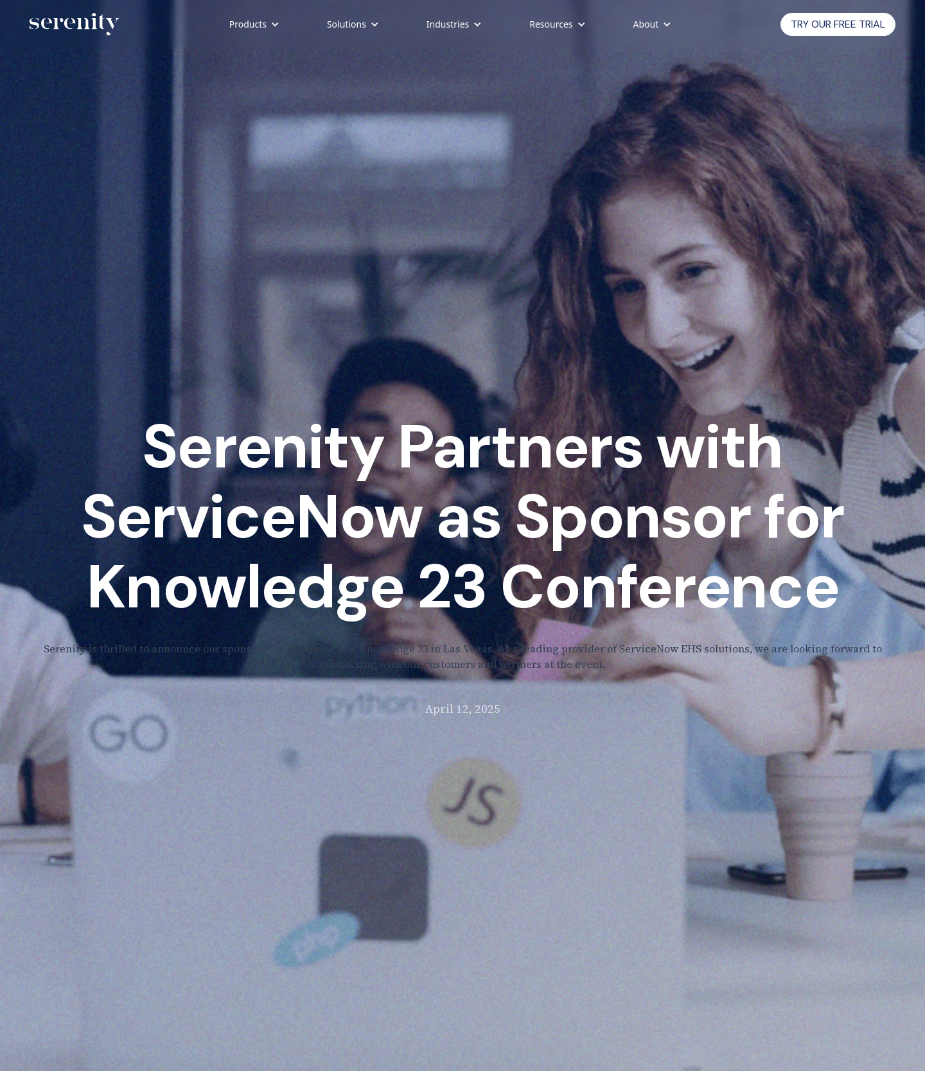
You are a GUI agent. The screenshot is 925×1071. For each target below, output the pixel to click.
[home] (74, 24)
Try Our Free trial (838, 24)
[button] (254, 24)
